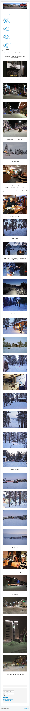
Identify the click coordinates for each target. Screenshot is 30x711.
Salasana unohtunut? (7, 700)
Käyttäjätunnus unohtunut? (8, 699)
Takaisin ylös (26, 708)
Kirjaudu (5, 697)
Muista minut (6, 695)
